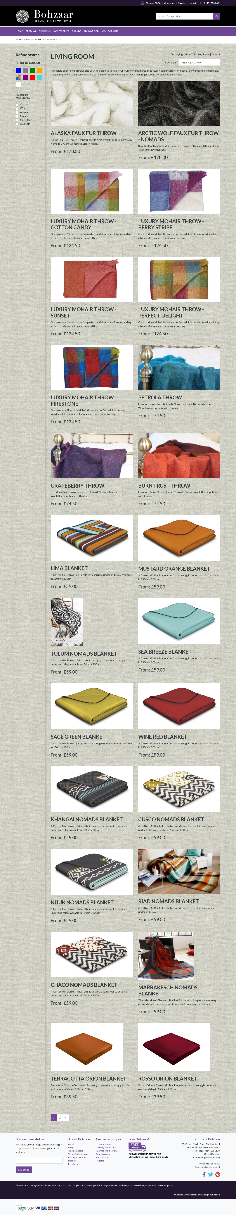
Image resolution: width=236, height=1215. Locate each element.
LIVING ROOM (91, 31)
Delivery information (106, 1147)
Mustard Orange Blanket (174, 568)
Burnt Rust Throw (164, 485)
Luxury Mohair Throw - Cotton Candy (83, 224)
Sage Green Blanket (78, 737)
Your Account (102, 1157)
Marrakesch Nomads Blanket (168, 990)
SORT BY (170, 62)
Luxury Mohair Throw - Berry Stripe (171, 224)
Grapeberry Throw (77, 485)
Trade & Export (75, 1150)
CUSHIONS (45, 31)
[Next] (66, 1117)
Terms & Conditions (78, 1154)
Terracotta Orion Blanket (88, 1078)
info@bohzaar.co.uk (210, 1167)
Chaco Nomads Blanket (84, 985)
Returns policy (103, 1154)
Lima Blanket (69, 568)
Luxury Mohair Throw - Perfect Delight (171, 312)
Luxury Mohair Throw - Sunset (83, 312)
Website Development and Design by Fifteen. (197, 1194)
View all (215, 54)
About (71, 1144)
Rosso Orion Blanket (167, 1078)
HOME (19, 31)
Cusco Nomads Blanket (171, 819)
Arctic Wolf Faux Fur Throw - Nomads (178, 136)
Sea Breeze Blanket (165, 651)
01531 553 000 (209, 3)
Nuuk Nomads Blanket (82, 902)
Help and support (104, 1144)
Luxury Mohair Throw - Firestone (83, 400)
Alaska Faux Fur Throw (84, 133)
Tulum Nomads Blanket (84, 653)
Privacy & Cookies (77, 1157)
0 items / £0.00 (150, 3)
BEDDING (31, 31)
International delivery (106, 1150)
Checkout (169, 3)
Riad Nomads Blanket (168, 901)
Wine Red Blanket (162, 737)
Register (100, 1160)
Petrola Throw (160, 397)
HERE (179, 74)
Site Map (72, 1160)
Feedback (73, 1164)
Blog (70, 1147)
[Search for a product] (184, 16)
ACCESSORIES (61, 31)
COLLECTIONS (110, 31)
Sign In (181, 3)
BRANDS (76, 31)
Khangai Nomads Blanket (87, 819)
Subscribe (24, 1169)
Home (38, 39)
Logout (192, 3)
